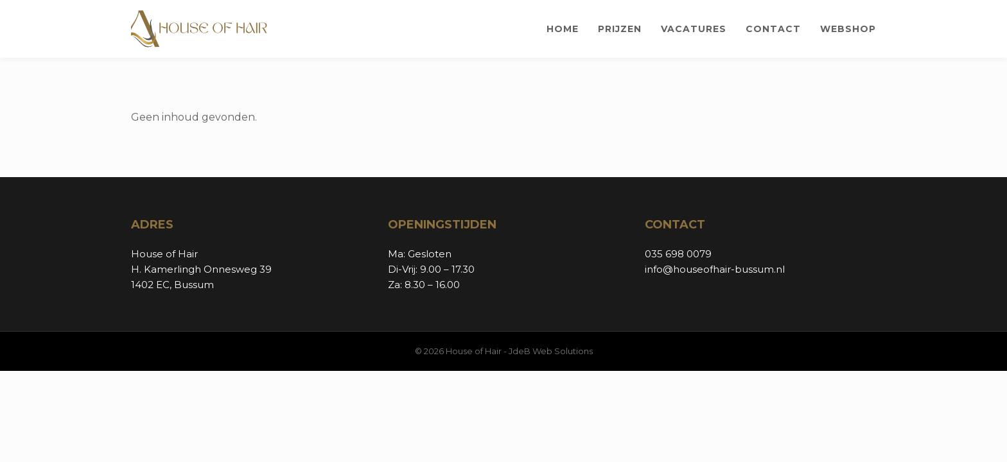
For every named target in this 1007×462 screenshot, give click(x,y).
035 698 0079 (678, 254)
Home (563, 29)
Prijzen (620, 29)
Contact (773, 29)
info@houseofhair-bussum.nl (715, 269)
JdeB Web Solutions (551, 351)
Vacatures (693, 29)
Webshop (848, 29)
